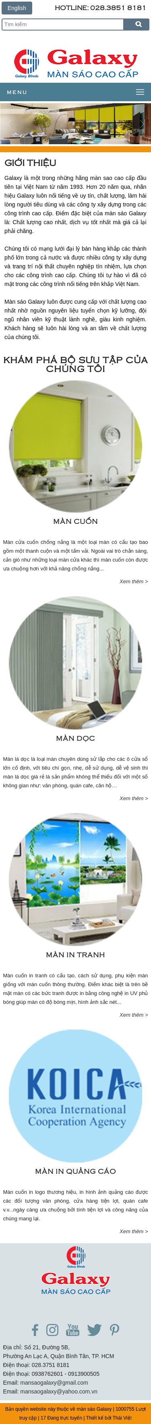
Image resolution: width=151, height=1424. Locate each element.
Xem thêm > (134, 581)
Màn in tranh (75, 954)
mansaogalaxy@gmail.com (54, 1382)
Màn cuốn (75, 521)
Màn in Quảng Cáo (75, 1171)
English (17, 8)
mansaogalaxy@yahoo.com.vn (58, 1391)
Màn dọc (75, 738)
